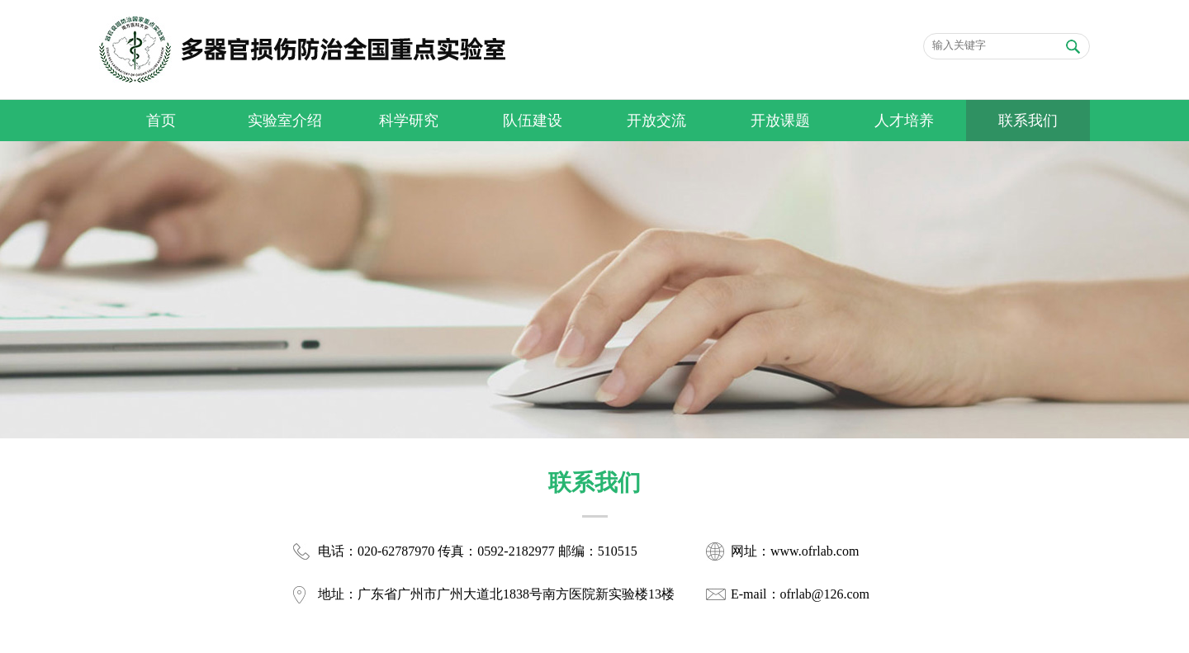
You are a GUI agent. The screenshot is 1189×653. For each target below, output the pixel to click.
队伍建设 (532, 120)
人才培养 (904, 120)
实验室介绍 (285, 120)
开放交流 (656, 120)
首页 (161, 120)
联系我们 (1028, 120)
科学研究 (408, 120)
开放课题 (780, 120)
